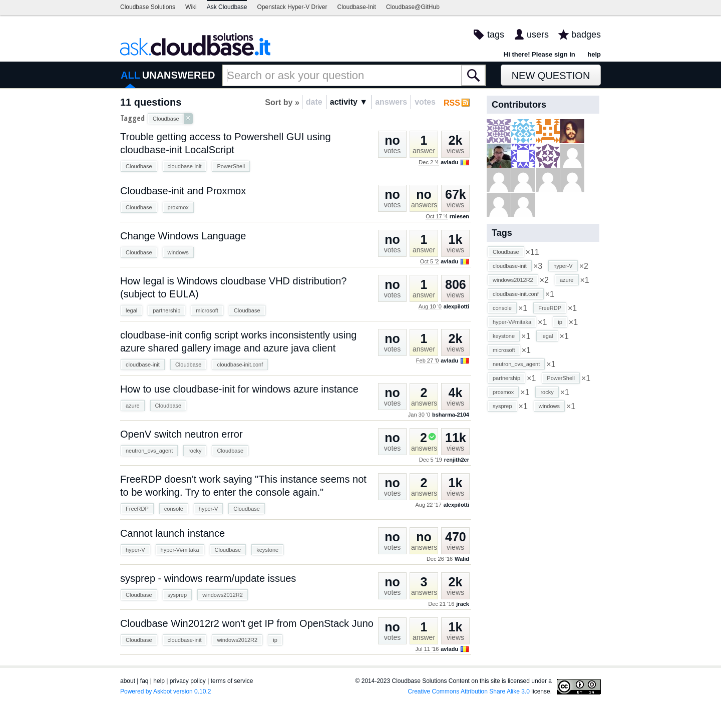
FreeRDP (137, 509)
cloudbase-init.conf (240, 365)
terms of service (232, 680)
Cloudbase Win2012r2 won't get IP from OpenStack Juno (247, 623)
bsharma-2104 (450, 415)
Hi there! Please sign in (539, 54)
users (538, 35)
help (594, 54)
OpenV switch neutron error (181, 434)
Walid (462, 559)
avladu (449, 162)
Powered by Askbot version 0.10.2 (165, 691)
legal (131, 310)
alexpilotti (456, 306)
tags (495, 35)
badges (586, 35)
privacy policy (188, 680)
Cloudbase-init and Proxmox (183, 190)
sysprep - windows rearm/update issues (208, 578)
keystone (267, 550)
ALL (130, 75)
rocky (194, 451)
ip (275, 640)
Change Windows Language (183, 235)
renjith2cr (456, 460)
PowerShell (231, 166)
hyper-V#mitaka (180, 550)
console (173, 509)
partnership (166, 310)
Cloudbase (139, 166)
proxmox (178, 207)
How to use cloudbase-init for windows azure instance (239, 389)
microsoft (207, 310)
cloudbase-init (185, 166)
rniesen (459, 216)
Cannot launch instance (172, 533)
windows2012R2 (222, 595)
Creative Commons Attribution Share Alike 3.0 (469, 691)
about (127, 680)
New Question (551, 75)
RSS (452, 103)
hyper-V (208, 509)
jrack (462, 604)
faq (144, 680)
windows (178, 252)
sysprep (177, 595)
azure (133, 406)
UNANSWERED (178, 75)
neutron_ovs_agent (149, 451)
